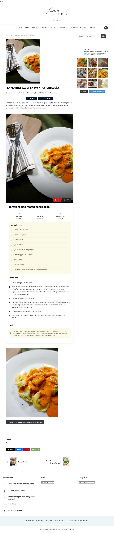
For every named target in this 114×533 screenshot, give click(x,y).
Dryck (92, 28)
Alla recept (30, 93)
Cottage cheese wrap (16, 490)
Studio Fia (70, 529)
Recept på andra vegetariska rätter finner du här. (25, 422)
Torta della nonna (15, 510)
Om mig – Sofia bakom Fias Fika (78, 521)
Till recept (31, 98)
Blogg (27, 28)
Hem (20, 28)
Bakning (63, 28)
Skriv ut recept (45, 98)
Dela (19, 449)
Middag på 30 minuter (39, 28)
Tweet (11, 449)
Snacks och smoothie (78, 28)
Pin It (27, 449)
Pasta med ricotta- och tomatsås (21, 484)
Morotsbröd (22, 462)
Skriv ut (36, 449)
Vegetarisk (53, 93)
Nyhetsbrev (30, 521)
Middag (53, 28)
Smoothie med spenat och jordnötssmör (53, 462)
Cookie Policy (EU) (60, 521)
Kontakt (49, 521)
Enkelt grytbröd (14, 504)
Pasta (47, 93)
